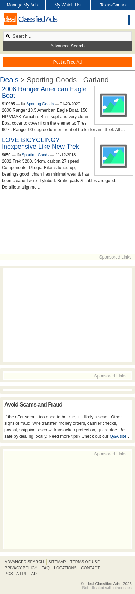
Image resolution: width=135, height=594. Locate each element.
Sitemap (57, 562)
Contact (90, 568)
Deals (9, 80)
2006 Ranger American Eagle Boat (44, 92)
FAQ (46, 568)
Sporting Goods (40, 104)
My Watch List (68, 5)
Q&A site (119, 436)
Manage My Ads (22, 5)
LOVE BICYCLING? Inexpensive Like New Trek (40, 143)
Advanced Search (67, 45)
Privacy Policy (21, 568)
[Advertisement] (67, 223)
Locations (65, 568)
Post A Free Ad (21, 573)
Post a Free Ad (67, 62)
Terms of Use (85, 562)
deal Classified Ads (103, 583)
